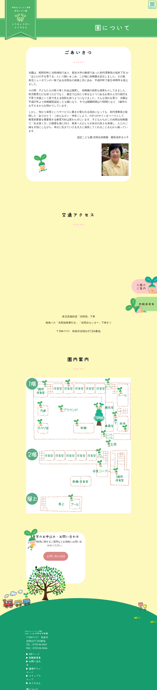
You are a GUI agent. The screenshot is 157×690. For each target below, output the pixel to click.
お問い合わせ (56, 556)
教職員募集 (33, 658)
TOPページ (33, 654)
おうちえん (33, 683)
